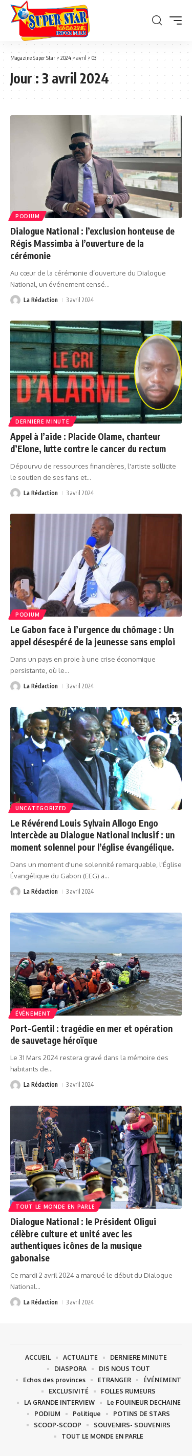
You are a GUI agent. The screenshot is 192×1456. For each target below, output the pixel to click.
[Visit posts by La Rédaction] (15, 300)
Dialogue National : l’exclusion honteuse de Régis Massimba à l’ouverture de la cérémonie (92, 243)
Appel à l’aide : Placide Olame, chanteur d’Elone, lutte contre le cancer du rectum (88, 442)
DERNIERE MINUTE (42, 421)
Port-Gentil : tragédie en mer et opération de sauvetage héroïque (91, 1034)
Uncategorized (41, 808)
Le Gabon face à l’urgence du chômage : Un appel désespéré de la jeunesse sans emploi (92, 635)
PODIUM (27, 216)
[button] (157, 20)
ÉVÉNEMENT (33, 1013)
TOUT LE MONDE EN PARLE (55, 1207)
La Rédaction (41, 300)
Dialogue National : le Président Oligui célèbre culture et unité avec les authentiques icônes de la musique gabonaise (83, 1239)
